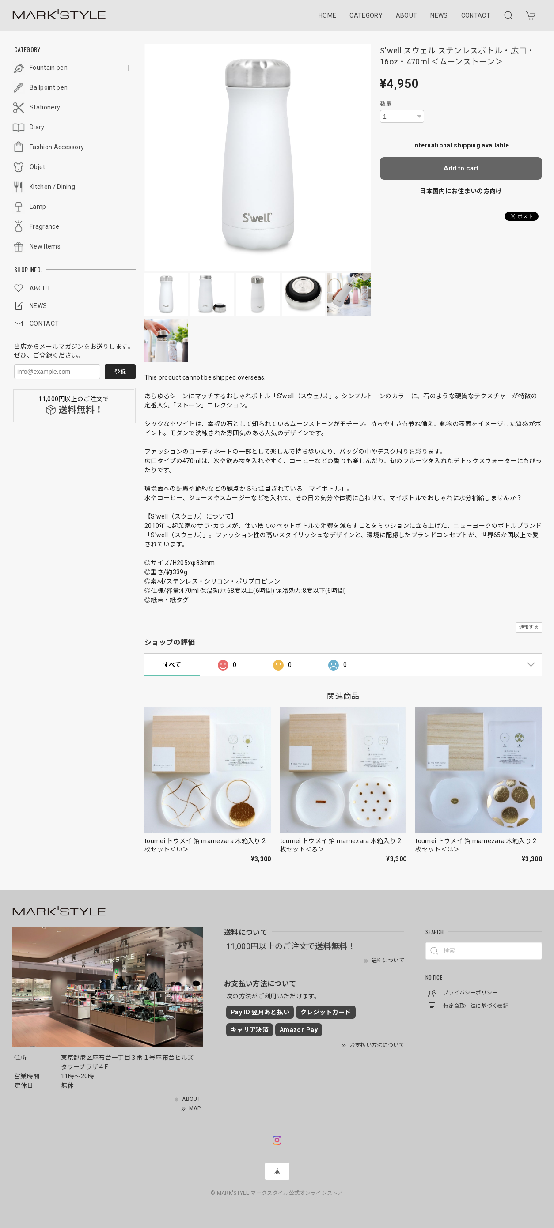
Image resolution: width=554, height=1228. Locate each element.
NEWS (439, 15)
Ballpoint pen (49, 87)
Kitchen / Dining (52, 186)
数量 (386, 104)
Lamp (38, 206)
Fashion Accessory (57, 147)
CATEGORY (366, 15)
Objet (38, 166)
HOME (327, 15)
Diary (37, 127)
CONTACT (475, 15)
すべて (172, 664)
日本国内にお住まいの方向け (461, 191)
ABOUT (406, 15)
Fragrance (44, 226)
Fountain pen (49, 67)
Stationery (45, 107)
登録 (120, 372)
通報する (529, 627)
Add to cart (461, 168)
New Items (45, 246)
